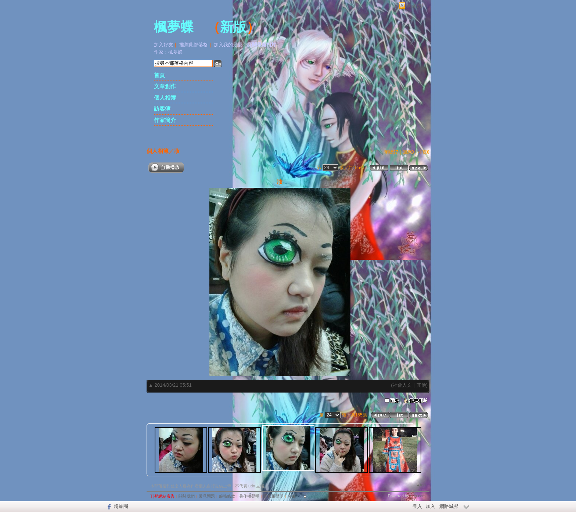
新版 (233, 27)
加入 (430, 506)
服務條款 (227, 496)
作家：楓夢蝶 (168, 52)
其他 (421, 385)
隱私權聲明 (273, 496)
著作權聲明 (249, 496)
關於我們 (187, 496)
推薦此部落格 (193, 44)
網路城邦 (416, 5)
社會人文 (402, 385)
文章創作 (165, 86)
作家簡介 (165, 120)
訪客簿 (162, 108)
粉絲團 (121, 506)
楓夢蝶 (174, 27)
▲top (421, 485)
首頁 (159, 75)
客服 (292, 496)
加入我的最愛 (228, 44)
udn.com (418, 496)
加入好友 (163, 44)
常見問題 (207, 496)
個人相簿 (165, 97)
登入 (417, 506)
